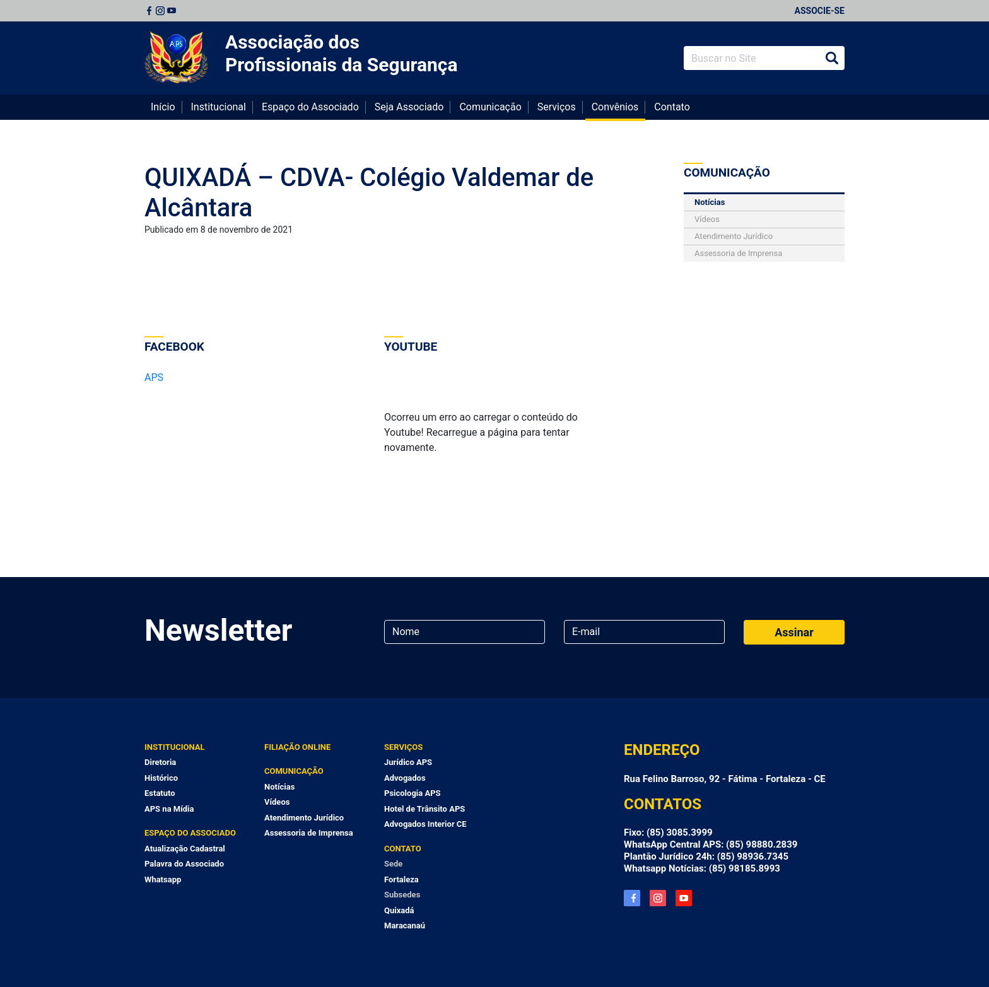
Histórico (161, 778)
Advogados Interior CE (425, 824)
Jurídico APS (408, 762)
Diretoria (160, 762)
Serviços (556, 107)
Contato (672, 107)
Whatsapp (162, 879)
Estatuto (159, 793)
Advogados (405, 778)
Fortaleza (401, 879)
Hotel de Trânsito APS (424, 809)
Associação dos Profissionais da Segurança (341, 53)
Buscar (832, 58)
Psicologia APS (412, 793)
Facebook (148, 10)
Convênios (615, 107)
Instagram (160, 10)
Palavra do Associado (184, 863)
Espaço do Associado (310, 107)
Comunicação (490, 107)
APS (153, 377)
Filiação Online (297, 747)
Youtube (171, 10)
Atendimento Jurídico (733, 236)
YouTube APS (684, 898)
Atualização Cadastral (184, 848)
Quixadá (399, 910)
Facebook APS (632, 898)
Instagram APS (658, 898)
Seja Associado (409, 107)
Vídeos (707, 219)
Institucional (218, 107)
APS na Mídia (169, 809)
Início (163, 107)
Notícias (709, 202)
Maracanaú (404, 925)
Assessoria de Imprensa (738, 253)
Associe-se (820, 11)
